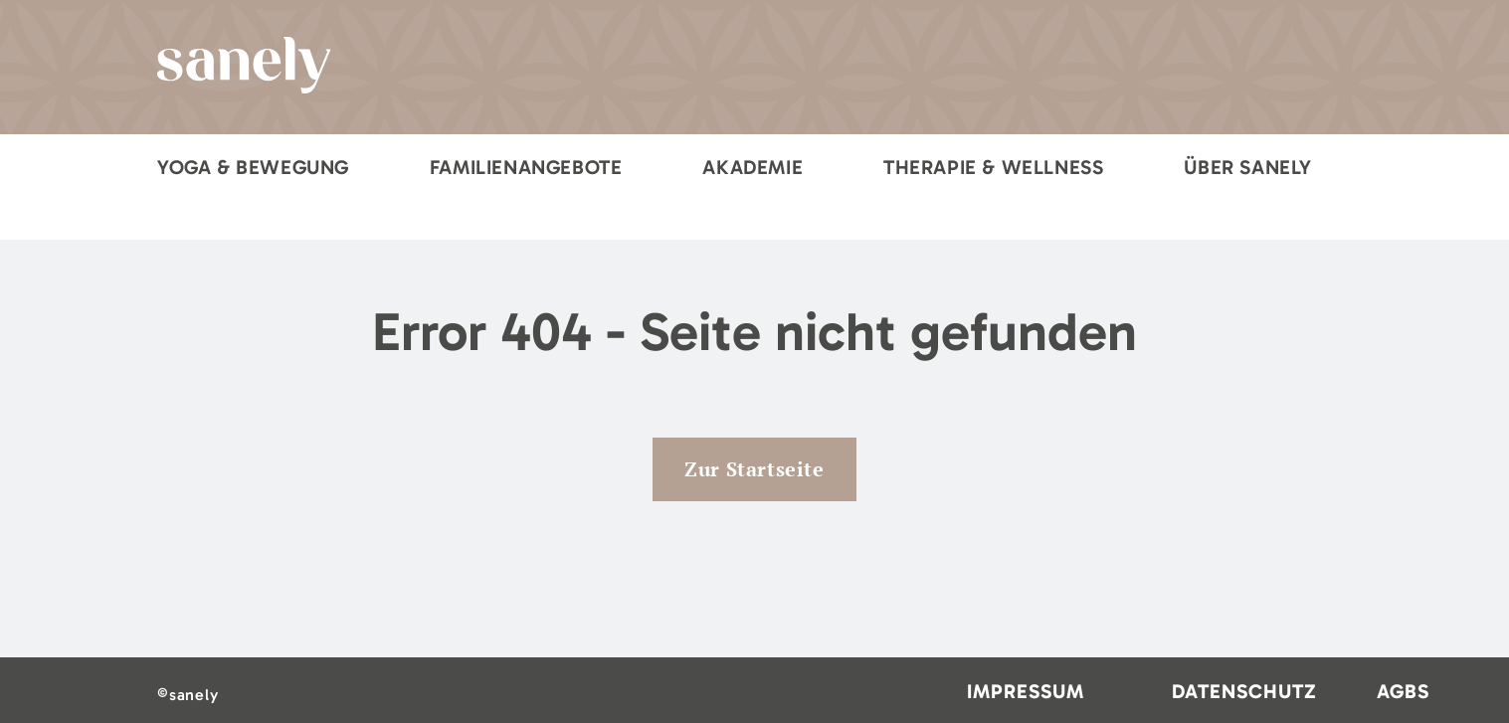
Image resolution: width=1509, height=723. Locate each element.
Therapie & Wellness (993, 167)
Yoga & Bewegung (253, 167)
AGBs (1403, 691)
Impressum (1025, 691)
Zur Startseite (754, 468)
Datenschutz (1244, 691)
